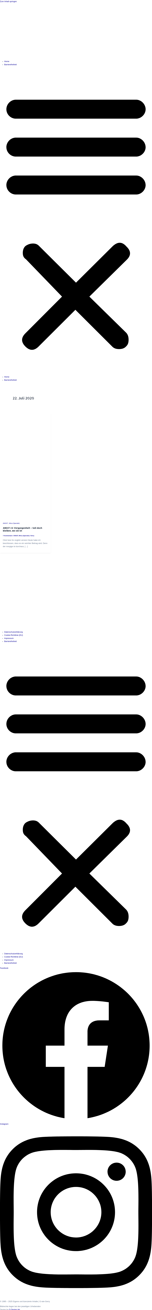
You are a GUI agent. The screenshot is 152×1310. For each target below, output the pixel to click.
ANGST (5, 523)
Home (6, 61)
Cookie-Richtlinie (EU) (13, 635)
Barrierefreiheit (10, 65)
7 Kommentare (7, 535)
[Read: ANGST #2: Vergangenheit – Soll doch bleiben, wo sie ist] (25, 520)
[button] (76, 221)
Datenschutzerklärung (13, 632)
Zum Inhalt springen (8, 1)
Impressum (9, 638)
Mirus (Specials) (14, 523)
